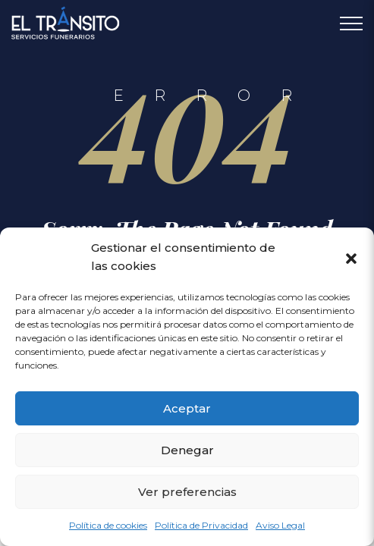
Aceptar (187, 408)
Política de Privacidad (201, 525)
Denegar (187, 450)
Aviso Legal (280, 525)
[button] (351, 257)
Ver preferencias (187, 492)
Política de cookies (108, 525)
